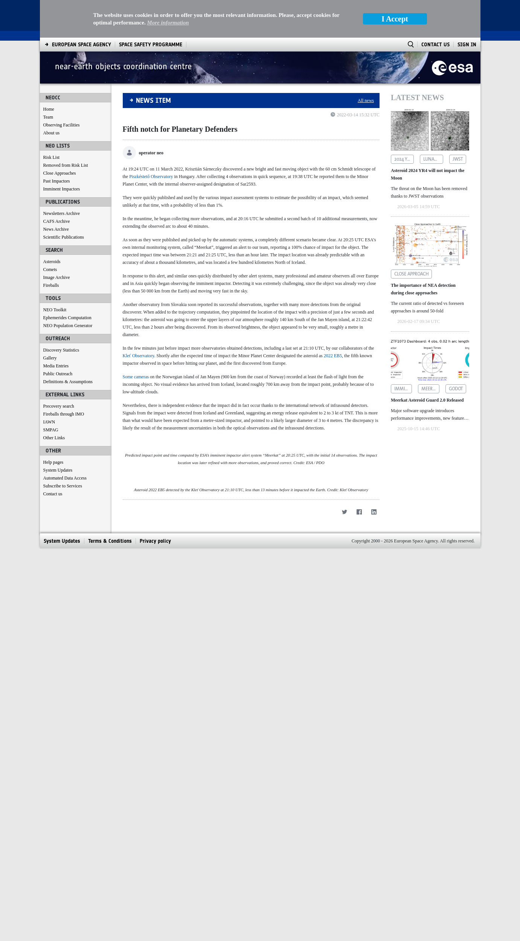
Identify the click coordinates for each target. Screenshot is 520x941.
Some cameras (136, 339)
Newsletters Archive (61, 175)
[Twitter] (344, 904)
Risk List (51, 119)
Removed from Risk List (65, 127)
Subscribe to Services (62, 448)
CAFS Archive (56, 183)
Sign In (466, 7)
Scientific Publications (63, 199)
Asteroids (52, 224)
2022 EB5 (333, 318)
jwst (458, 122)
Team (48, 79)
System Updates (58, 432)
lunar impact (433, 122)
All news (366, 62)
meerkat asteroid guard (430, 351)
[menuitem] (62, 933)
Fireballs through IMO (63, 376)
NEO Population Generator (68, 288)
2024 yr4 (403, 122)
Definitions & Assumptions (68, 344)
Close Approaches (59, 135)
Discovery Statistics (61, 312)
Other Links (54, 400)
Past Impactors (56, 143)
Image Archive (56, 239)
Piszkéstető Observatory (151, 139)
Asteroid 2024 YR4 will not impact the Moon (427, 136)
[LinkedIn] (374, 904)
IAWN (49, 384)
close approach (411, 236)
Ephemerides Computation (67, 280)
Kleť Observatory (138, 318)
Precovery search (58, 368)
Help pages (53, 424)
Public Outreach (58, 336)
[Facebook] (359, 904)
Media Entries (56, 328)
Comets (50, 231)
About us (51, 95)
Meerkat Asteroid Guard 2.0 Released (427, 362)
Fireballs (51, 247)
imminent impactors (403, 351)
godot (456, 351)
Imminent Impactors (61, 151)
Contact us (53, 456)
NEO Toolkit (55, 272)
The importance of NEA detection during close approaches (423, 251)
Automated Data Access (65, 440)
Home (48, 71)
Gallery (50, 320)
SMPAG (50, 392)
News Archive (56, 191)
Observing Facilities (61, 87)
